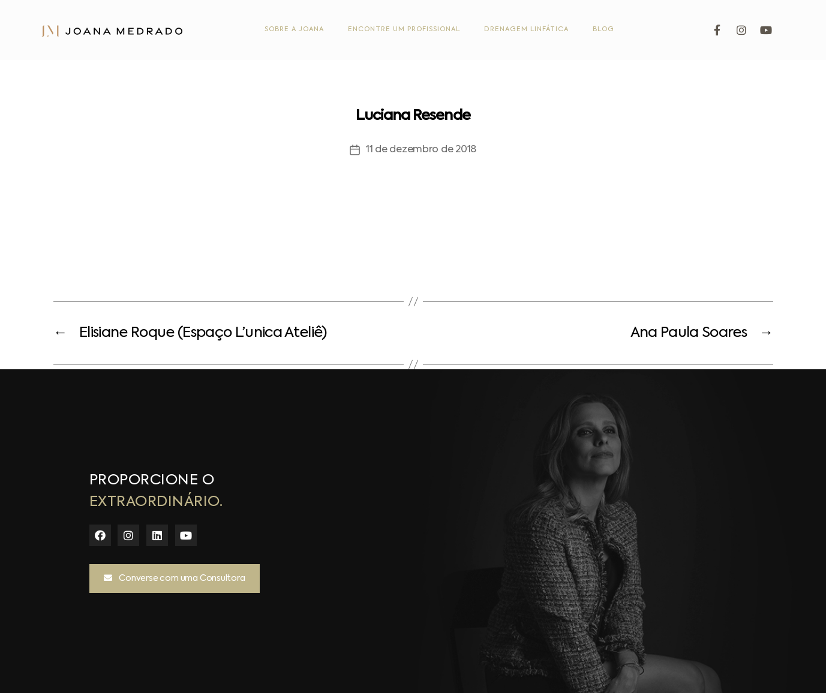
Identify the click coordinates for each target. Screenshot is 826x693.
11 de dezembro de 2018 (421, 150)
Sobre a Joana (294, 29)
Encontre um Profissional (404, 29)
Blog (603, 29)
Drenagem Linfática (526, 29)
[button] (174, 578)
